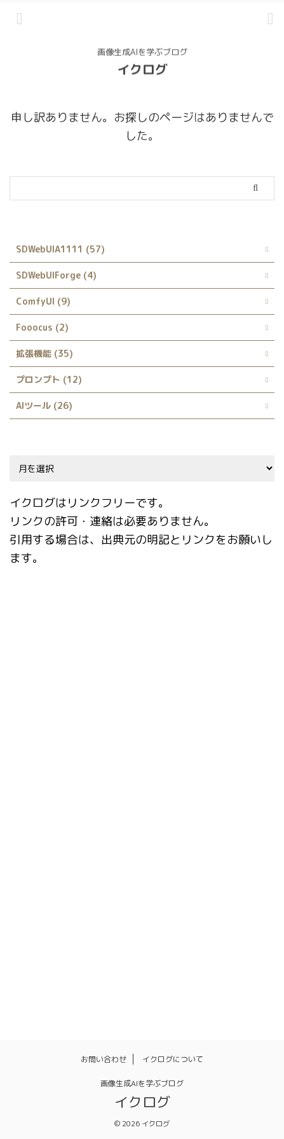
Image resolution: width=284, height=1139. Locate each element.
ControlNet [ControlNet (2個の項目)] (41, 671)
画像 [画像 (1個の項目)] (26, 945)
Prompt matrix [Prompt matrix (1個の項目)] (217, 781)
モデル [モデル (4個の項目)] (195, 890)
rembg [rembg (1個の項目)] (169, 808)
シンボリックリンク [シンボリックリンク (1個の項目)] (163, 863)
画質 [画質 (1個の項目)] (117, 945)
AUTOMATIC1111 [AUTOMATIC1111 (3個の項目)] (161, 617)
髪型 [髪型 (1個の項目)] (244, 945)
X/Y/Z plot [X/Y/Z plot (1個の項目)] (39, 863)
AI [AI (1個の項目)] (103, 617)
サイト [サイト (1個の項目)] (93, 863)
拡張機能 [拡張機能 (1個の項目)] (153, 917)
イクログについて (172, 1059)
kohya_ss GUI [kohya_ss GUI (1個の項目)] (45, 781)
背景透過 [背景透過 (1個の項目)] (198, 945)
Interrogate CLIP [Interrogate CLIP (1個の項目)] (53, 753)
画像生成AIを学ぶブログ (142, 1083)
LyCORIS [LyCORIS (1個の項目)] (151, 781)
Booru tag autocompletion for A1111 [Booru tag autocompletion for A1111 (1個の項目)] (94, 644)
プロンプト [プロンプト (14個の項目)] (142, 890)
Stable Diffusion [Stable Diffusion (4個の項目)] (51, 835)
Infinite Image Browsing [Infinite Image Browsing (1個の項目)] (195, 726)
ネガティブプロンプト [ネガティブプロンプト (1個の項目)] (59, 890)
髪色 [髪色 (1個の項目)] (26, 972)
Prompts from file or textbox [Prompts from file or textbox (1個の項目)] (77, 808)
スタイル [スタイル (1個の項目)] (237, 863)
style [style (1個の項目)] (232, 835)
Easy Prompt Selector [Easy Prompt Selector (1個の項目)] (153, 699)
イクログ (142, 68)
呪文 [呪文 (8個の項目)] (72, 917)
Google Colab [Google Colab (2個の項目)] (45, 726)
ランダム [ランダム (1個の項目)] (244, 890)
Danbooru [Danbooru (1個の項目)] (105, 671)
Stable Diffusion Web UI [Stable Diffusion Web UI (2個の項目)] (153, 835)
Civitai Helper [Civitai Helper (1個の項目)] (219, 644)
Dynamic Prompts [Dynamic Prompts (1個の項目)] (53, 699)
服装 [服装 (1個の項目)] (252, 917)
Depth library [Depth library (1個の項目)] (172, 671)
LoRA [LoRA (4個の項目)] (103, 781)
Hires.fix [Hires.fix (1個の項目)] (110, 726)
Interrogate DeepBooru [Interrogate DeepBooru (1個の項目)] (155, 753)
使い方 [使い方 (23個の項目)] (30, 917)
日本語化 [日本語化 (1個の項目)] (207, 917)
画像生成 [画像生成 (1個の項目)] (71, 945)
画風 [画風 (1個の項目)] (153, 945)
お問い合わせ (103, 1059)
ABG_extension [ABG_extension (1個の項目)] (48, 617)
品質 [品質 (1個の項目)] (108, 917)
